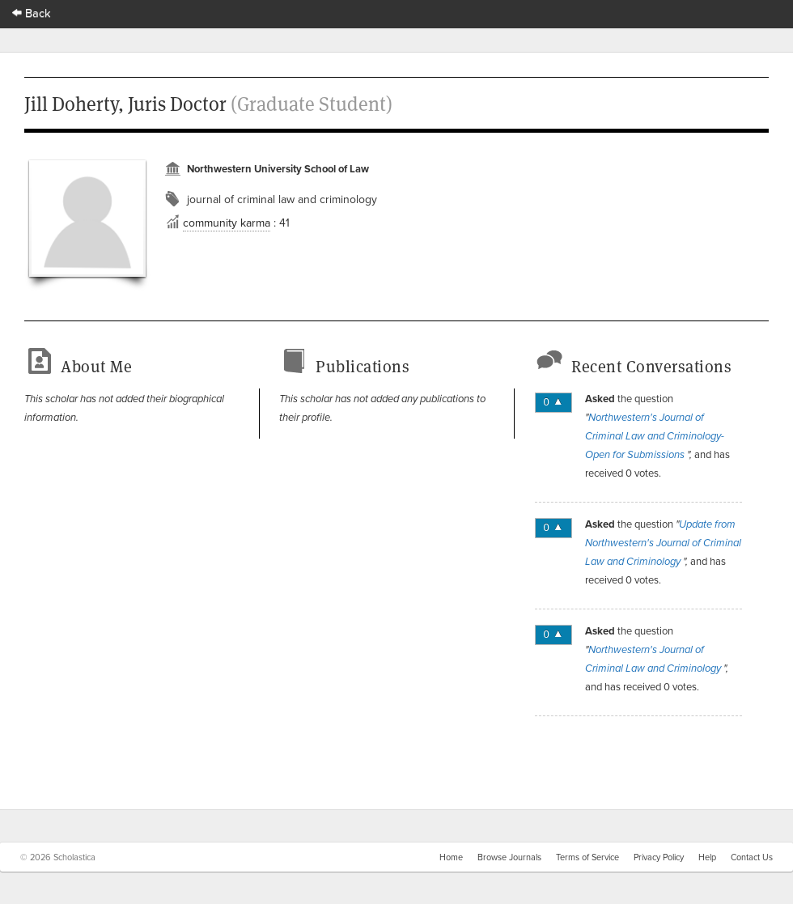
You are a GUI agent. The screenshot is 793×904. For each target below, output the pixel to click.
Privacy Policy (659, 857)
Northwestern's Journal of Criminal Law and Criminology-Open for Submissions (654, 436)
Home (451, 857)
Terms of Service (587, 857)
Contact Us (752, 857)
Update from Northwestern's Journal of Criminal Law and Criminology (663, 543)
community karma (226, 222)
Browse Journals (509, 857)
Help (707, 857)
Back (31, 12)
